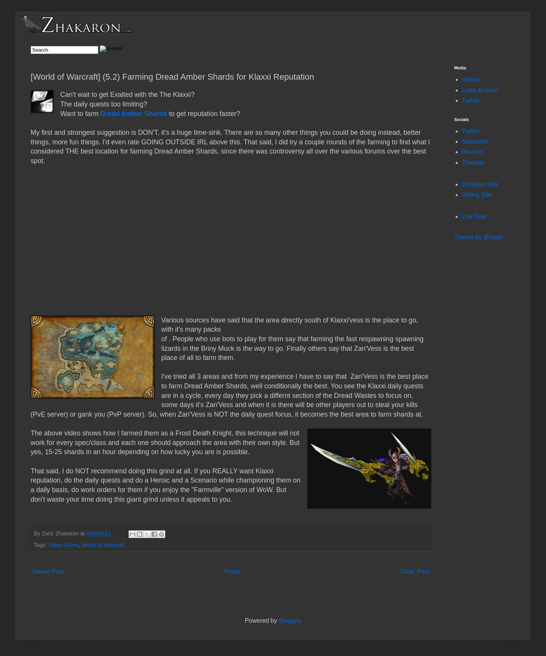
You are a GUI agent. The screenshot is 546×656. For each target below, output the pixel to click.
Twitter (471, 131)
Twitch (470, 100)
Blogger (289, 620)
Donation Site (480, 184)
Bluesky (472, 152)
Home (232, 571)
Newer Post (48, 571)
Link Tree (474, 216)
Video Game (63, 545)
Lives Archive (480, 90)
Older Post (414, 571)
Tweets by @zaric (478, 237)
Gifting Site (477, 194)
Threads (473, 162)
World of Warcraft (103, 545)
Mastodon (475, 141)
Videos (471, 79)
